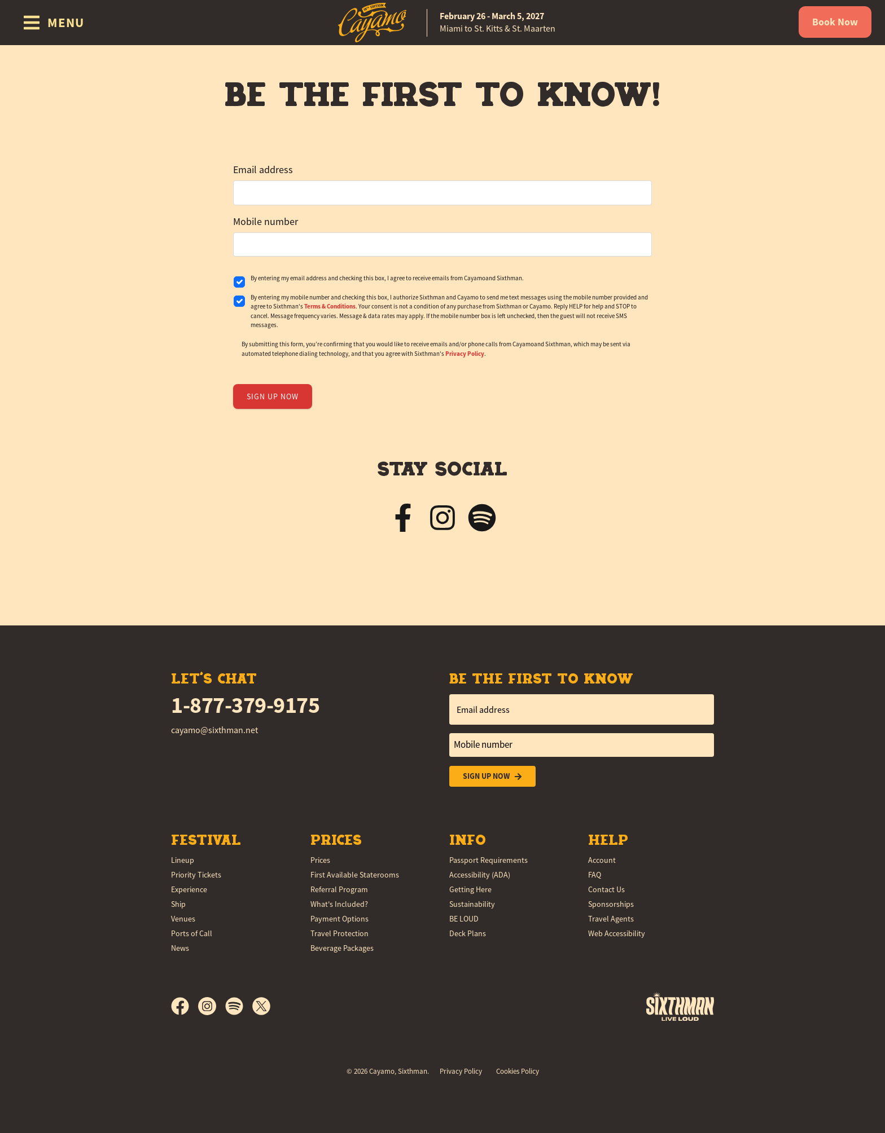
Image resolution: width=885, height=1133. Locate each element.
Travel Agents (611, 919)
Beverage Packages (342, 948)
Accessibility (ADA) (479, 875)
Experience (189, 889)
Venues (183, 919)
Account (602, 860)
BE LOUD (464, 919)
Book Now (835, 22)
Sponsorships (611, 904)
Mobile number (265, 221)
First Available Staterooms (354, 875)
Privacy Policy (464, 354)
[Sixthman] (680, 1006)
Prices (320, 860)
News (180, 948)
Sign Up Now (492, 776)
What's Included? (339, 904)
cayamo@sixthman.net (214, 730)
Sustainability (472, 904)
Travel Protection (339, 933)
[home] (442, 22)
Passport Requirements (488, 860)
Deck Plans (467, 933)
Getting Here (470, 889)
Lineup (182, 860)
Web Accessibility (616, 933)
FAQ (594, 875)
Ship (178, 904)
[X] (261, 1006)
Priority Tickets (196, 875)
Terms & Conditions (330, 306)
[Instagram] (211, 1006)
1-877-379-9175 (245, 705)
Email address (263, 170)
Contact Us (606, 889)
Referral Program (339, 889)
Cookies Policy (517, 1071)
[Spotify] (238, 1006)
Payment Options (339, 919)
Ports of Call (191, 933)
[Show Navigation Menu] (53, 23)
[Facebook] (184, 1006)
